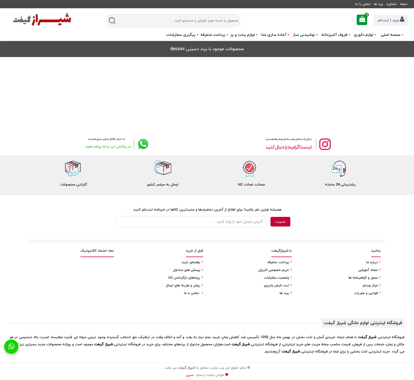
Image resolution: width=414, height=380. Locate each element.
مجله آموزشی (368, 270)
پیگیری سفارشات (181, 34)
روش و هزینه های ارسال (183, 285)
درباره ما (372, 262)
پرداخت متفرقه (213, 34)
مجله (403, 4)
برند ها (378, 4)
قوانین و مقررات (366, 293)
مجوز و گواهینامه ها (363, 278)
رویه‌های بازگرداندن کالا (184, 278)
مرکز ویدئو (370, 285)
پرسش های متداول (186, 270)
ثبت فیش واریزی (276, 285)
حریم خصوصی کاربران (273, 270)
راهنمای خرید (191, 262)
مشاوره (391, 4)
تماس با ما (362, 4)
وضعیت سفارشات (276, 278)
